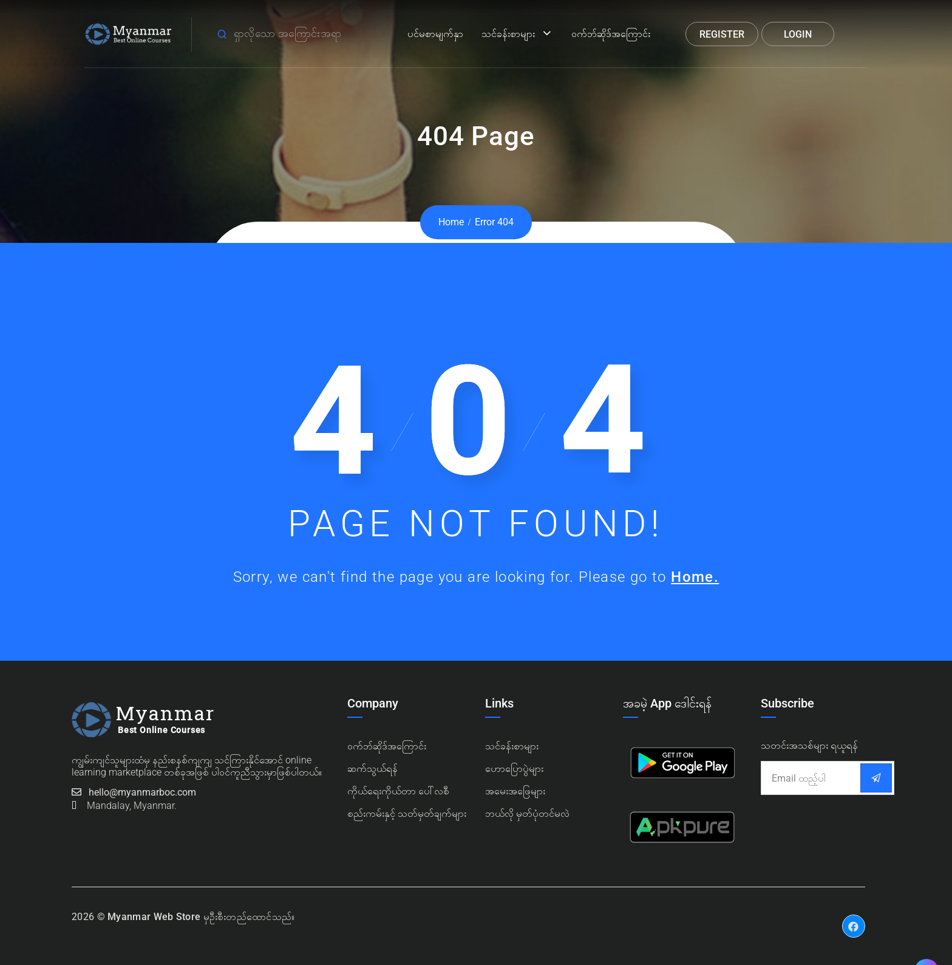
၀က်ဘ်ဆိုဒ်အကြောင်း (386, 746)
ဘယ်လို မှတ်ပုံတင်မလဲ (527, 813)
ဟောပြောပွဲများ (514, 768)
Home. (695, 576)
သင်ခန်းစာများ (508, 33)
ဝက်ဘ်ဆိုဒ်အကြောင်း (610, 33)
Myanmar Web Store (153, 916)
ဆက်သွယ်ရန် (372, 768)
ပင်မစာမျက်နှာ (435, 33)
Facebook (853, 917)
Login (798, 34)
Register (721, 34)
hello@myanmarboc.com (142, 792)
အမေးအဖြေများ (515, 791)
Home (451, 222)
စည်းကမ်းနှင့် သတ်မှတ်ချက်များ (406, 813)
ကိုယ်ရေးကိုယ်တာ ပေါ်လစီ (398, 791)
